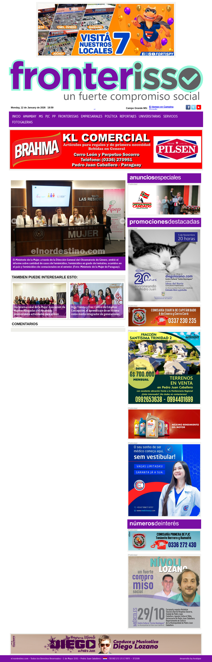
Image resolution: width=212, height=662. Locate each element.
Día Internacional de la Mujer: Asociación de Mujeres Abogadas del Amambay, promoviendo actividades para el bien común (39, 312)
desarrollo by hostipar (190, 658)
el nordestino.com (19, 658)
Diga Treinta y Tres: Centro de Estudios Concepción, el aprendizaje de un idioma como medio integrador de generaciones (95, 310)
